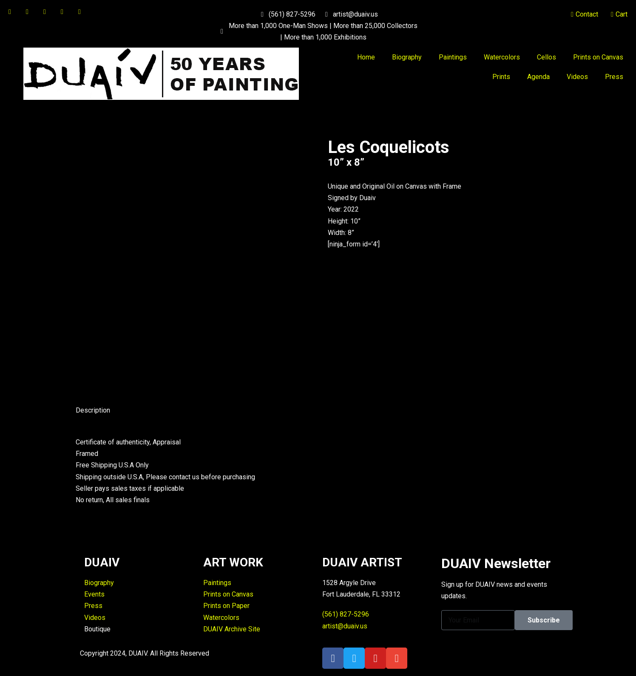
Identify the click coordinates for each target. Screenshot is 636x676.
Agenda (538, 77)
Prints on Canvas (598, 57)
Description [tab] (93, 410)
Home (366, 57)
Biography (407, 57)
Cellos (546, 57)
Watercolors (502, 57)
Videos (577, 77)
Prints (501, 77)
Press (614, 77)
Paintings (453, 57)
